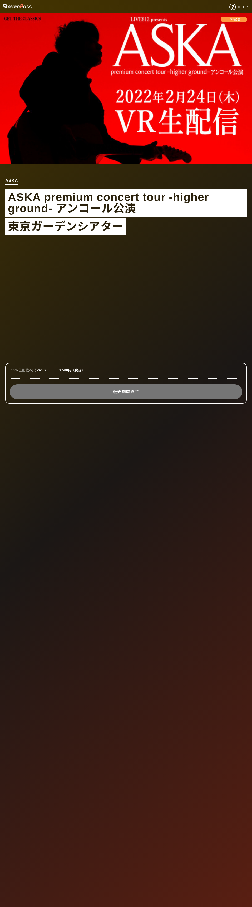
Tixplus (17, 6)
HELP (238, 7)
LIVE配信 (234, 19)
